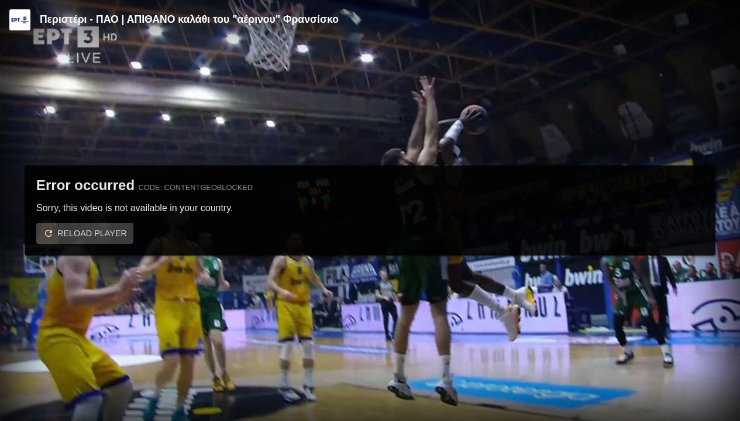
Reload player (92, 233)
